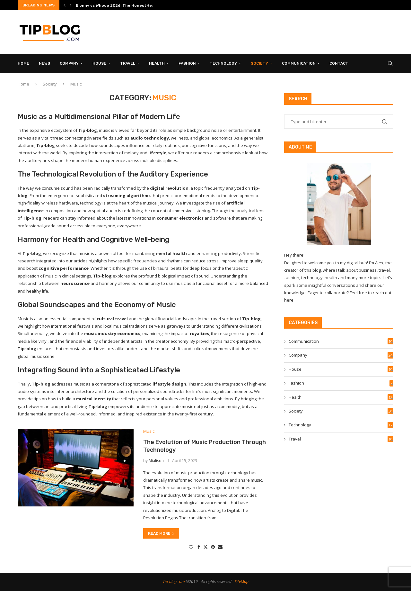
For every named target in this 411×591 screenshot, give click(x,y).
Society (259, 63)
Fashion (187, 63)
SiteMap (242, 581)
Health (157, 63)
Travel (127, 63)
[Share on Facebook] (198, 547)
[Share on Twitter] (205, 547)
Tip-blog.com (174, 581)
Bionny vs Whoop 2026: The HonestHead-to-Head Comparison (138, 5)
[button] (64, 5)
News (44, 63)
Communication (299, 63)
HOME (23, 63)
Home (23, 84)
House (99, 63)
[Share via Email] (220, 547)
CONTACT (338, 63)
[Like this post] (191, 547)
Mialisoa (156, 460)
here (288, 300)
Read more (161, 533)
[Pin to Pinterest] (213, 547)
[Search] (390, 63)
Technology (223, 63)
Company (69, 63)
